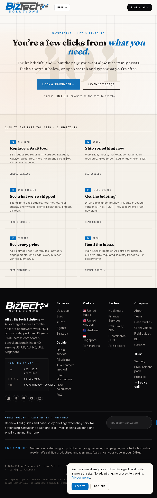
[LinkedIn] (8, 398)
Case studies (143, 322)
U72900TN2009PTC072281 (39, 384)
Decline (99, 486)
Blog (137, 339)
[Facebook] (31, 398)
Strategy (62, 333)
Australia (91, 330)
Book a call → (140, 7)
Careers (139, 345)
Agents (61, 327)
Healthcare (116, 310)
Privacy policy (81, 477)
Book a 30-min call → (58, 84)
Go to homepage (101, 84)
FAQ (59, 394)
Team (138, 316)
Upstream (63, 310)
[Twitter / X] (16, 398)
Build (60, 316)
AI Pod (61, 322)
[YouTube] (24, 398)
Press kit (140, 376)
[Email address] (132, 422)
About (138, 310)
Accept (80, 486)
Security (139, 361)
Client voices (143, 327)
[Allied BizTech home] (29, 7)
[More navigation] (62, 7)
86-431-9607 (32, 378)
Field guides (142, 333)
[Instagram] (39, 398)
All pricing (63, 359)
